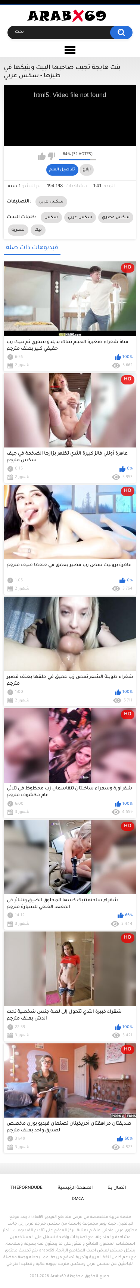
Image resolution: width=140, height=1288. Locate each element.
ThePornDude (26, 1188)
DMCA (78, 1199)
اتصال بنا (117, 1188)
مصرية (18, 230)
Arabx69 (58, 1276)
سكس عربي (51, 202)
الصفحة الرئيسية (75, 1188)
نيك (38, 230)
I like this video (42, 156)
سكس (51, 217)
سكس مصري (116, 217)
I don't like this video (51, 156)
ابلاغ (87, 169)
